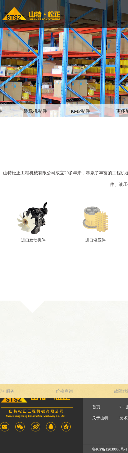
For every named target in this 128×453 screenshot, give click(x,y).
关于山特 (100, 418)
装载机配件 (35, 111)
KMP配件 (80, 111)
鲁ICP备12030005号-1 (109, 449)
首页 (96, 407)
